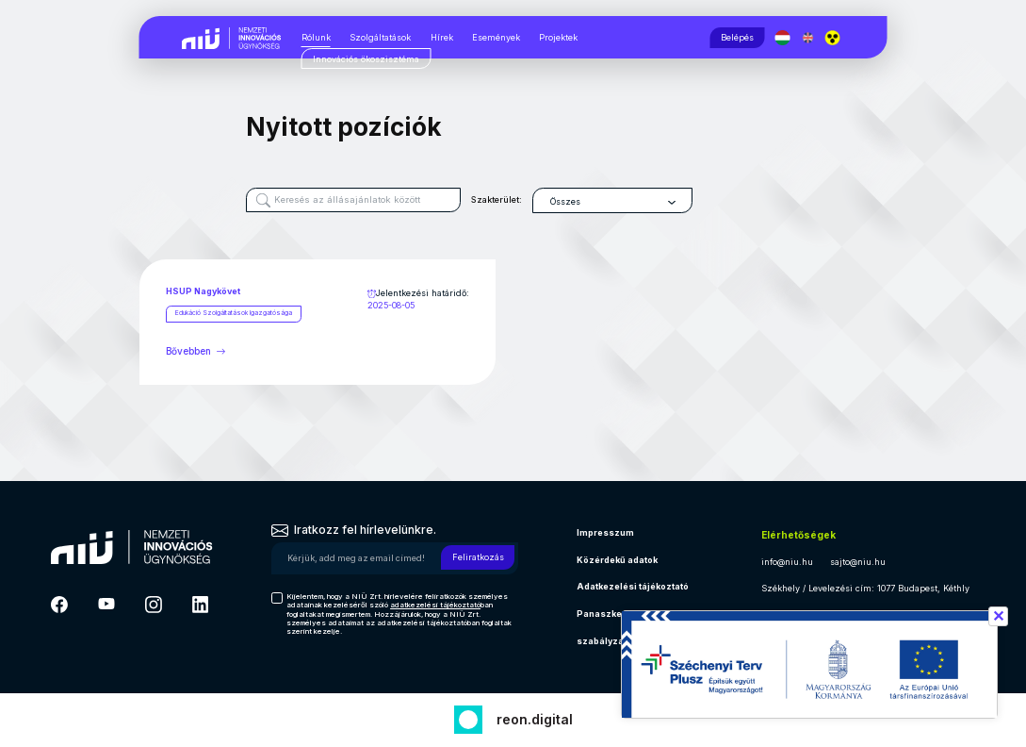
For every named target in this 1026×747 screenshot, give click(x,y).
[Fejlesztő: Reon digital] (513, 717)
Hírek (442, 37)
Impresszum (605, 532)
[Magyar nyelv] (785, 37)
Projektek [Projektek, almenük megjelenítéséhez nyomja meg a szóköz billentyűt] (558, 37)
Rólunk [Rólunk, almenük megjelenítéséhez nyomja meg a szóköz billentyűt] (316, 37)
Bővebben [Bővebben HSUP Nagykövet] (196, 351)
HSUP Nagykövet (203, 291)
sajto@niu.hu (858, 561)
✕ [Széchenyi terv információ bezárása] (998, 615)
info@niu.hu (787, 561)
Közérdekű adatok (617, 560)
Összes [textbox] (580, 201)
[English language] (810, 37)
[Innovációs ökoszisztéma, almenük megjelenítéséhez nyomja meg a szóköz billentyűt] (366, 59)
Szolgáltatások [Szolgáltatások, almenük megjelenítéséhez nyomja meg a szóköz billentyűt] (380, 37)
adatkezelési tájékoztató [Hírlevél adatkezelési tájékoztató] (435, 604)
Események (496, 37)
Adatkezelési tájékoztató (633, 586)
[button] (835, 37)
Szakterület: (511, 199)
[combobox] (627, 200)
